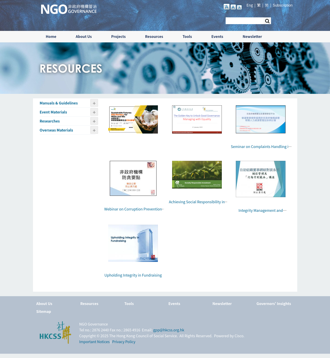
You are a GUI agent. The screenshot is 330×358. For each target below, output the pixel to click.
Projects (118, 36)
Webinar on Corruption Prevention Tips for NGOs (133, 211)
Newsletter (252, 36)
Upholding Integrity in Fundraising (133, 275)
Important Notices (94, 341)
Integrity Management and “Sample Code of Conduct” (260, 213)
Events (217, 36)
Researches (50, 121)
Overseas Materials (56, 130)
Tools (187, 36)
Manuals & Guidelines (59, 103)
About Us (84, 36)
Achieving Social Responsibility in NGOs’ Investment (197, 204)
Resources (154, 36)
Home (51, 36)
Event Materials (53, 112)
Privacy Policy (124, 341)
